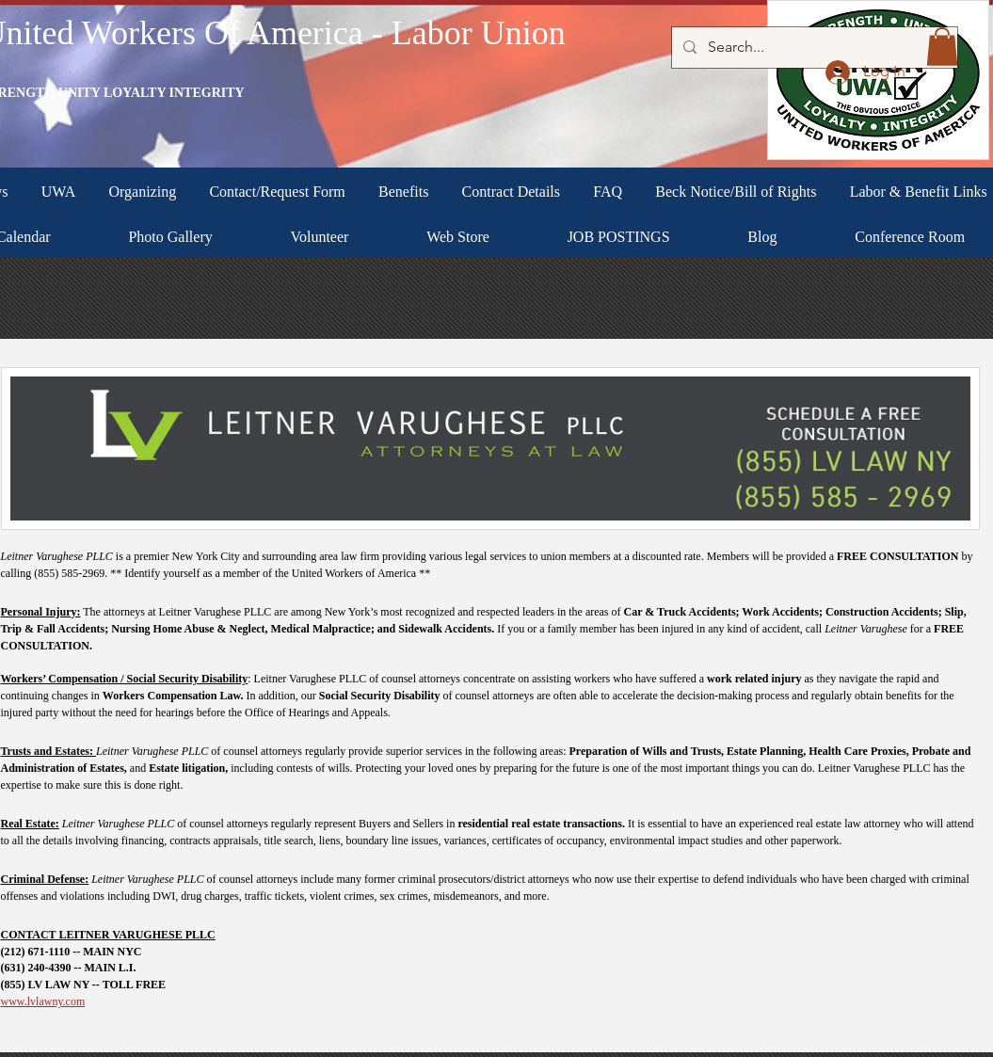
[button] (942, 46)
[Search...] (813, 47)
